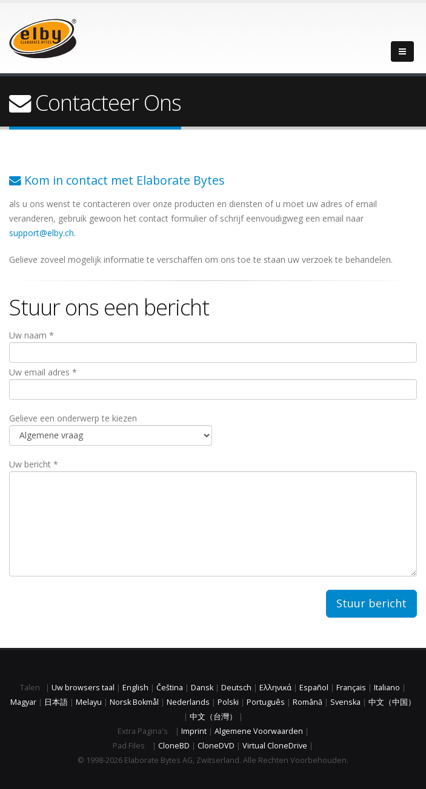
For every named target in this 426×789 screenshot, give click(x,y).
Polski (228, 702)
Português (266, 702)
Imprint (194, 731)
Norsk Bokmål (134, 702)
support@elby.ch (41, 233)
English (135, 687)
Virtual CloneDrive (274, 746)
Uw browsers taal (83, 687)
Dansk (202, 687)
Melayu (89, 702)
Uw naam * (213, 346)
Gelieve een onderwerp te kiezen (110, 429)
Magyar (23, 702)
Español (313, 687)
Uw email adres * (213, 383)
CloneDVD (216, 746)
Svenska (345, 702)
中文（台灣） (213, 716)
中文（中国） (392, 702)
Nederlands (188, 702)
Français (351, 687)
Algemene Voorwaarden (259, 731)
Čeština (169, 687)
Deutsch (236, 687)
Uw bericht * (213, 517)
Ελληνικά (275, 687)
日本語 (56, 702)
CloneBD (174, 746)
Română (307, 702)
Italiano (387, 687)
